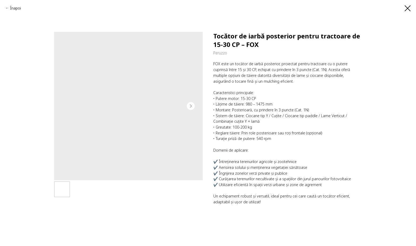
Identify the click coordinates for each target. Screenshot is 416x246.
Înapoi (15, 8)
